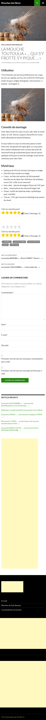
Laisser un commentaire (30, 63)
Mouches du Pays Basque (11, 45)
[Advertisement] (19, 503)
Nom (4, 324)
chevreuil (7, 242)
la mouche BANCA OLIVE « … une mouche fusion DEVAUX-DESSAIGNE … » (20, 429)
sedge (5, 245)
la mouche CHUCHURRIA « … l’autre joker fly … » (23, 265)
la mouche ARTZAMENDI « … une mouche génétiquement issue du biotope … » (17, 404)
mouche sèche (33, 242)
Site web (4, 345)
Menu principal (43, 3)
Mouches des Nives (11, 3)
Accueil (4, 601)
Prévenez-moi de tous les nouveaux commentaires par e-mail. (22, 360)
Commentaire (7, 292)
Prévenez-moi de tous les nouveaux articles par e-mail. (21, 372)
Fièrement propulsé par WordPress (13, 717)
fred (18, 63)
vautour (14, 245)
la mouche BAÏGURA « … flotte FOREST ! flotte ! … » (23, 256)
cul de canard (19, 242)
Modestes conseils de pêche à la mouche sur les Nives (22, 410)
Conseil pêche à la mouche (11, 610)
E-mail (4, 335)
